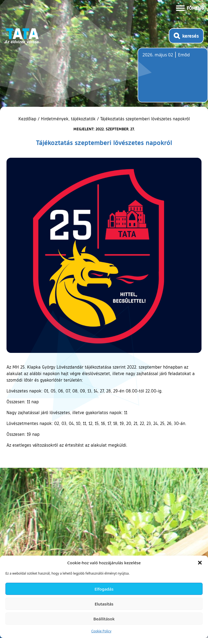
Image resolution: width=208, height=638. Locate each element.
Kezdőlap (28, 118)
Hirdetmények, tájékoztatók (68, 118)
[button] (200, 562)
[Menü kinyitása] (190, 7)
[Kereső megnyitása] (186, 35)
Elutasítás (104, 604)
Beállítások (104, 618)
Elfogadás (104, 589)
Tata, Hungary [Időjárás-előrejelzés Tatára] (172, 78)
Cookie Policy (101, 631)
